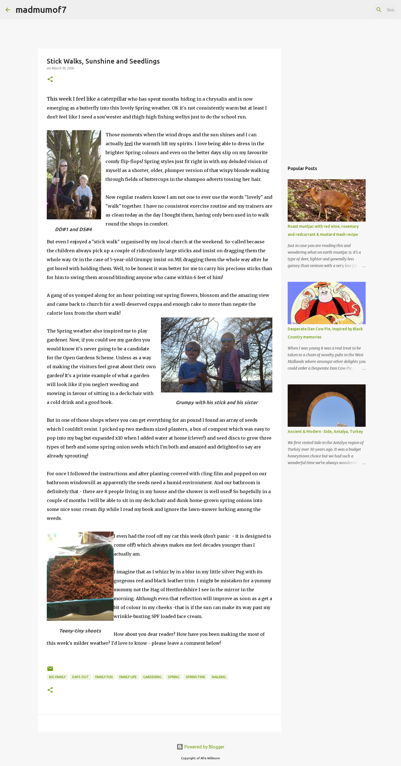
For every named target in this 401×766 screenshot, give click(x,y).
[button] (50, 79)
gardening (152, 677)
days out (80, 677)
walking (219, 677)
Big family (57, 677)
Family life (128, 677)
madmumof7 (41, 9)
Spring (173, 677)
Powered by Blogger (200, 746)
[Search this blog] (367, 9)
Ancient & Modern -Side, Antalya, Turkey (325, 431)
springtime (195, 677)
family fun (104, 677)
